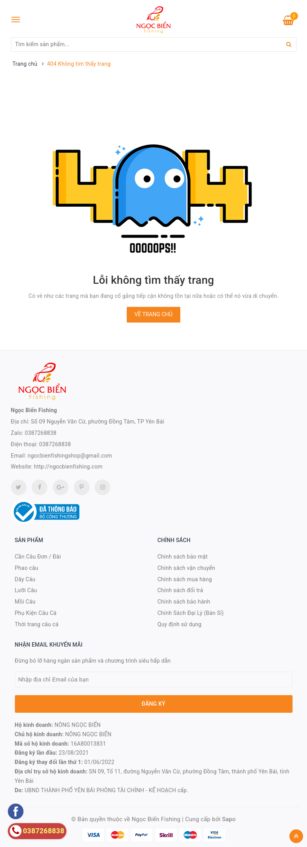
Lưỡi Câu (26, 590)
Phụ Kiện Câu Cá (36, 613)
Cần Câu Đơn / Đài (38, 556)
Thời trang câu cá (37, 624)
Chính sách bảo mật (183, 556)
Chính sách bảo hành (184, 601)
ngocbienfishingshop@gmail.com (70, 455)
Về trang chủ (153, 314)
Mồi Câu (25, 601)
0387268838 (40, 433)
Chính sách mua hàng (185, 579)
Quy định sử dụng (180, 624)
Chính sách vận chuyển (186, 568)
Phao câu (26, 568)
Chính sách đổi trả (180, 590)
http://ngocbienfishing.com (68, 466)
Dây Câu (25, 579)
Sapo (229, 819)
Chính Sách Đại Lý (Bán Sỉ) (191, 613)
